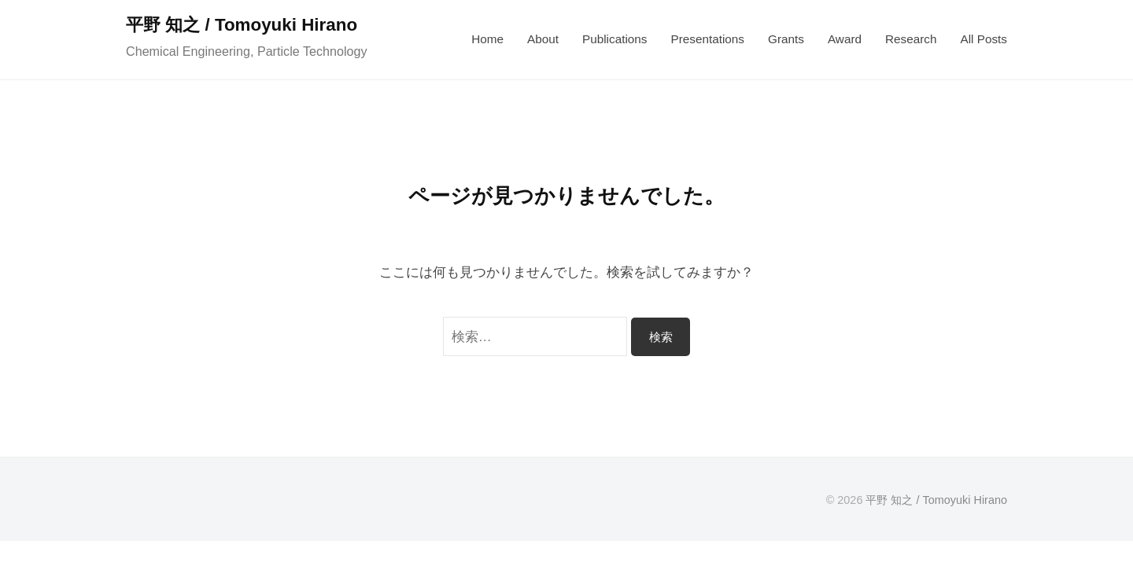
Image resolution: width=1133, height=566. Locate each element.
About (543, 39)
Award (845, 39)
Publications (614, 39)
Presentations (707, 39)
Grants (786, 39)
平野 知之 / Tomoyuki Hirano (241, 25)
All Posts (983, 39)
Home (487, 39)
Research (910, 39)
